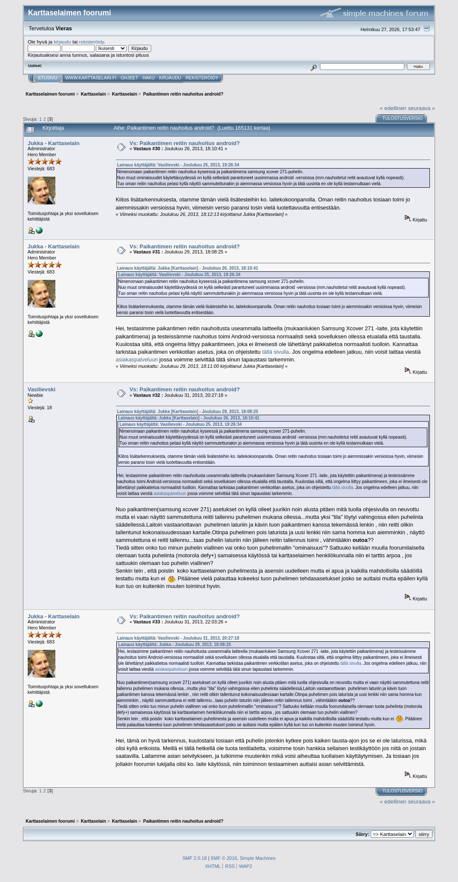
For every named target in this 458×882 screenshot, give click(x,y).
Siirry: (362, 834)
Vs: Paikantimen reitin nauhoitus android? (185, 143)
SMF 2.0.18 (194, 858)
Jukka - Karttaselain (54, 143)
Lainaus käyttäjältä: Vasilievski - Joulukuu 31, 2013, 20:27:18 (178, 638)
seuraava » (421, 108)
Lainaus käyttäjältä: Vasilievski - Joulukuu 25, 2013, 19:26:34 (178, 165)
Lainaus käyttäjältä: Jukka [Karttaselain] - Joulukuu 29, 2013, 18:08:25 (187, 411)
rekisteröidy (91, 41)
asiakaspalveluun (137, 359)
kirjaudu (62, 41)
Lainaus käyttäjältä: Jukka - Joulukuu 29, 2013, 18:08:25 (174, 644)
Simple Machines (258, 858)
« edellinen (393, 108)
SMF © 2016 (223, 858)
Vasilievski (41, 389)
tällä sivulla (275, 352)
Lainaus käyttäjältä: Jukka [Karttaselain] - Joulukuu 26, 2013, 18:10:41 (187, 268)
